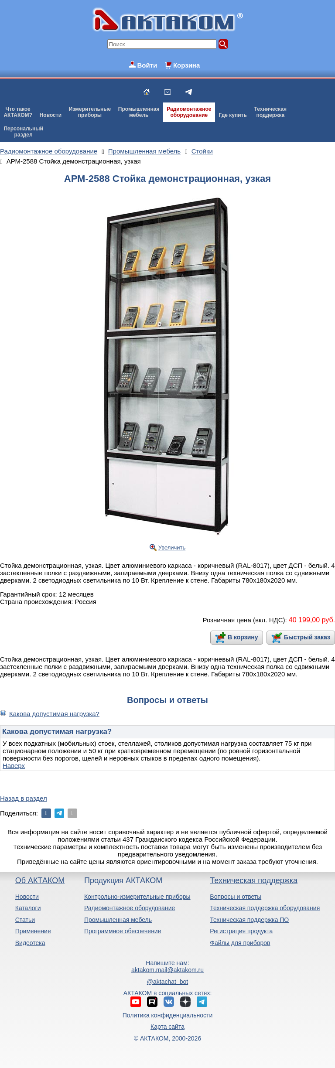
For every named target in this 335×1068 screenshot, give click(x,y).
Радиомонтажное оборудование (129, 907)
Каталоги (28, 907)
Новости (51, 115)
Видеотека (30, 942)
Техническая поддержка (253, 880)
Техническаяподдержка (270, 112)
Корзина (186, 65)
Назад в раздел (23, 798)
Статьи (25, 919)
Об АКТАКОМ (40, 880)
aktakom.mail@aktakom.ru (167, 969)
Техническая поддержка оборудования (265, 907)
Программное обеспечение (122, 931)
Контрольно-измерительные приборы (137, 896)
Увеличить (172, 547)
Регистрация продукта (241, 931)
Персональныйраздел (23, 132)
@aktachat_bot (167, 981)
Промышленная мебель (118, 919)
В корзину (243, 637)
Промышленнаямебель (139, 112)
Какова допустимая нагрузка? (54, 713)
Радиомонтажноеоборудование (189, 112)
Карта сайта (167, 1026)
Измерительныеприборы (90, 112)
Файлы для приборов (240, 942)
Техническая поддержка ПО (249, 919)
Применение (33, 931)
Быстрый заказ (307, 637)
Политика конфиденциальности (168, 1015)
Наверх (14, 765)
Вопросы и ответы (235, 896)
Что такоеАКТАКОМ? (17, 112)
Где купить (233, 115)
